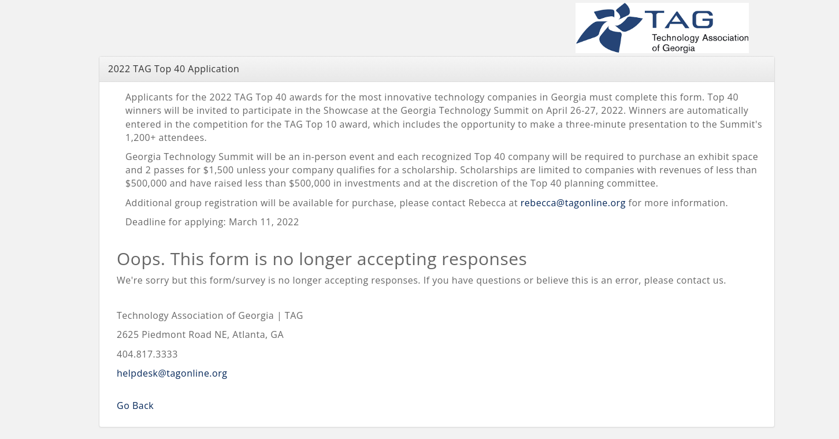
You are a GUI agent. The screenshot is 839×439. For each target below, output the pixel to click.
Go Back (135, 405)
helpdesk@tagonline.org (172, 373)
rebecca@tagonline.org (573, 202)
